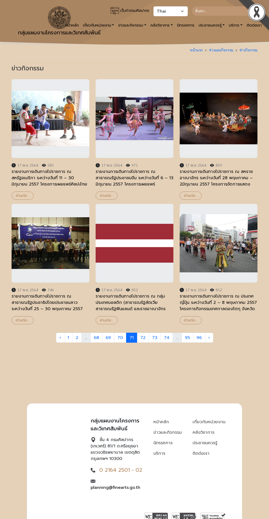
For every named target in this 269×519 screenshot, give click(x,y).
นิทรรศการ (185, 25)
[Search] (222, 11)
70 (120, 338)
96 (199, 338)
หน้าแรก (196, 49)
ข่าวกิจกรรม (248, 49)
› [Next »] (209, 338)
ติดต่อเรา (201, 453)
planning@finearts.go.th (115, 487)
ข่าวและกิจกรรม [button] (130, 25)
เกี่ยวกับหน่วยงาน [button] (97, 25)
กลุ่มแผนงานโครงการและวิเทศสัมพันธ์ (59, 21)
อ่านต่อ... (22, 195)
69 (108, 338)
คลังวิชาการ (203, 432)
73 (154, 338)
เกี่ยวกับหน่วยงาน (209, 422)
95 (187, 338)
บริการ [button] (234, 25)
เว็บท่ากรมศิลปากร (130, 10)
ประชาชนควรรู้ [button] (210, 25)
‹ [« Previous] (60, 338)
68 (96, 338)
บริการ (159, 453)
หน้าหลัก (161, 422)
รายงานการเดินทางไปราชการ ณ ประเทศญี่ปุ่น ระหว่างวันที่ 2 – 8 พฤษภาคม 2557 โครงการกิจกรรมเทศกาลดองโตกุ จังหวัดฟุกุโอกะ (218, 305)
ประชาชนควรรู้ (205, 443)
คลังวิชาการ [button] (160, 25)
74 (166, 338)
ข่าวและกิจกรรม (221, 49)
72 (143, 338)
